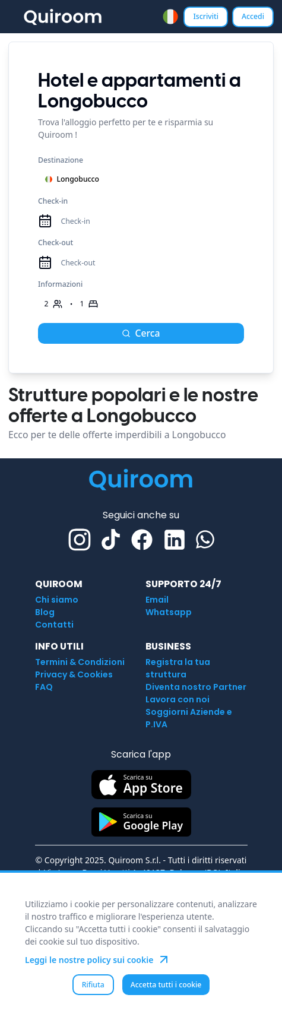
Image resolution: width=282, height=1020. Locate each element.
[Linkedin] (174, 540)
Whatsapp (168, 612)
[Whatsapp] (205, 539)
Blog (45, 612)
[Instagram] (79, 539)
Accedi (253, 16)
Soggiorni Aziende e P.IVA (188, 718)
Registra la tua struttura (177, 668)
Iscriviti (205, 16)
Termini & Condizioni (80, 662)
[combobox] (170, 17)
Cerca (141, 333)
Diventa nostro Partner (195, 687)
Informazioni (60, 284)
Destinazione (60, 160)
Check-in (53, 201)
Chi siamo (56, 600)
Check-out (55, 242)
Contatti (54, 625)
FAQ (44, 687)
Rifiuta (93, 985)
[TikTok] (110, 539)
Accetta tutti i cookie (166, 985)
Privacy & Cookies (74, 674)
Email (157, 600)
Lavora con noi (177, 699)
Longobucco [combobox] (72, 179)
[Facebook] (141, 539)
